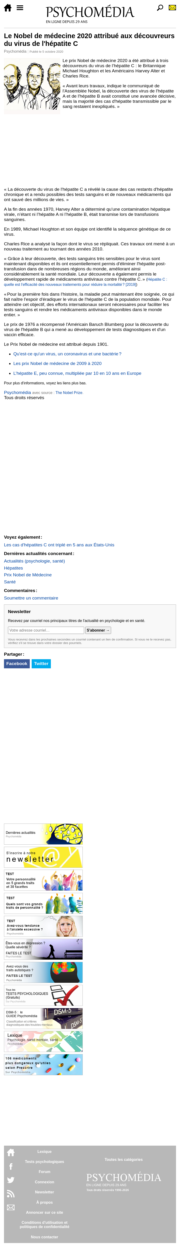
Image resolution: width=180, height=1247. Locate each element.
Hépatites (13, 568)
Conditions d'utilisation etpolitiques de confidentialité (44, 1225)
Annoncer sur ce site (44, 1212)
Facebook (16, 663)
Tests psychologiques (44, 1162)
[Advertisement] (90, 149)
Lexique (45, 1152)
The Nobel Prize (69, 393)
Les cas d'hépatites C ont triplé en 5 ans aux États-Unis (59, 544)
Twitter (41, 663)
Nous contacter (44, 1237)
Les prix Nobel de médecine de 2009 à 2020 (57, 363)
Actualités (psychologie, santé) (34, 561)
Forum (44, 1172)
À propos (44, 1202)
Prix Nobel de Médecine (28, 574)
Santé (10, 581)
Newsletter (44, 1192)
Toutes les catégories (123, 1160)
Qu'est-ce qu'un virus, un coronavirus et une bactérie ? (67, 353)
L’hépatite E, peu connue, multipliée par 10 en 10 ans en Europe (77, 373)
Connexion (44, 1182)
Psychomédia (15, 51)
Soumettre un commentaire (31, 598)
